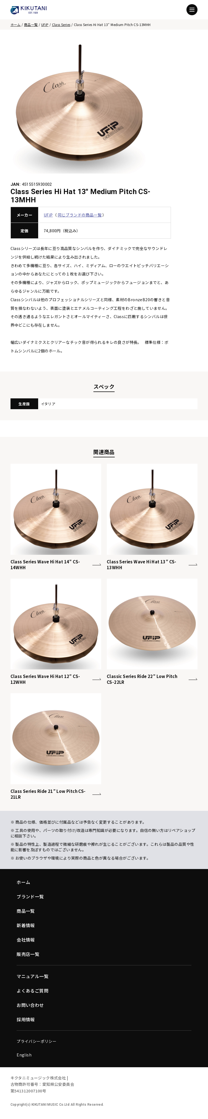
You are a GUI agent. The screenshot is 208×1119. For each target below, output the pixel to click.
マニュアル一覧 (32, 976)
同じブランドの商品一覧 (80, 215)
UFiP (45, 24)
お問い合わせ (30, 1005)
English (24, 1055)
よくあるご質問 (32, 990)
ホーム (16, 24)
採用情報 (26, 1019)
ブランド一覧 (30, 896)
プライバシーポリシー (36, 1041)
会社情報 (26, 939)
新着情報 (26, 925)
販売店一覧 (28, 954)
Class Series (61, 24)
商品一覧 (31, 24)
